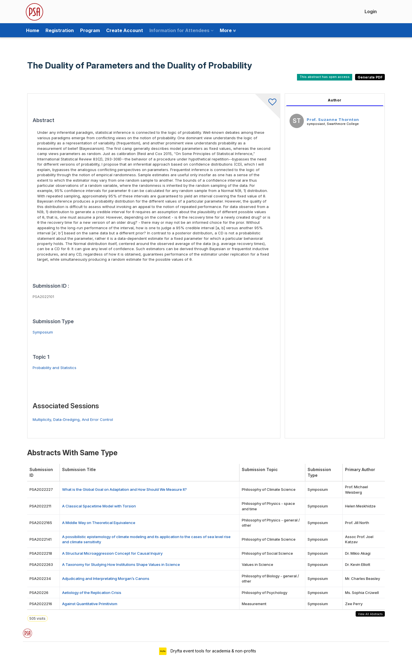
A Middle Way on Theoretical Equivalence (98, 522)
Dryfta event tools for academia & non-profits (212, 650)
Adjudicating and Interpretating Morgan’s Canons (105, 578)
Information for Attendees (181, 30)
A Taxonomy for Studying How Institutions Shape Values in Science (121, 564)
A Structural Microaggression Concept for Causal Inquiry (112, 553)
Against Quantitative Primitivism (89, 603)
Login (371, 11)
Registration (59, 30)
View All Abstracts (370, 614)
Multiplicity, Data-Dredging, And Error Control (73, 419)
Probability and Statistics (54, 367)
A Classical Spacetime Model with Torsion (99, 506)
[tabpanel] (335, 266)
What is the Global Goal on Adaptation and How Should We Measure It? (124, 489)
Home (32, 30)
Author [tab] (335, 100)
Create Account (124, 30)
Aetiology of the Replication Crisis (91, 592)
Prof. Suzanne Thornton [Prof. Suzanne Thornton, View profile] (333, 119)
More (228, 30)
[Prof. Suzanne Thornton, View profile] (297, 122)
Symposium (43, 332)
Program (90, 30)
